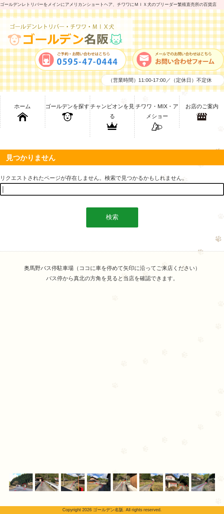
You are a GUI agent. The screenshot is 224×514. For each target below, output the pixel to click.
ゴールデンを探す (67, 112)
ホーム (22, 112)
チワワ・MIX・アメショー (156, 117)
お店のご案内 (201, 112)
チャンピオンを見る (112, 117)
